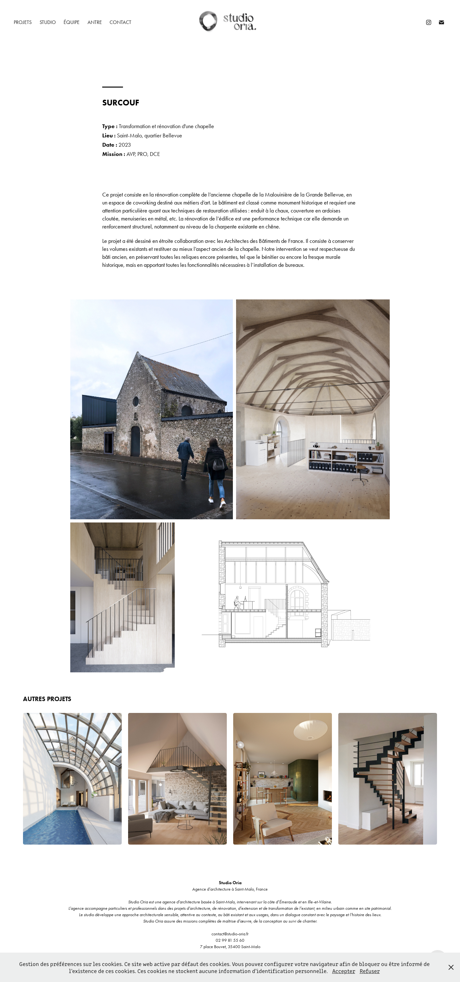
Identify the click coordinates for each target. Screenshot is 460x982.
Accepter (343, 971)
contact (120, 22)
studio (48, 22)
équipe (72, 22)
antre (95, 22)
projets (23, 22)
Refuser (370, 971)
